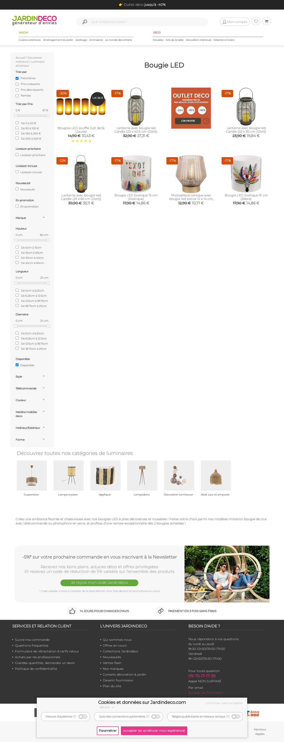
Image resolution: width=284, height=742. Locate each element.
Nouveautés (112, 657)
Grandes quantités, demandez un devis (45, 663)
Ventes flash (112, 663)
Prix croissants (30, 84)
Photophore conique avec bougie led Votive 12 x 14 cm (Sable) (191, 198)
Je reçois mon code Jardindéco (99, 582)
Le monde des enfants (118, 39)
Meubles (158, 39)
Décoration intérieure (198, 39)
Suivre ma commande (32, 640)
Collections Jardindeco (120, 651)
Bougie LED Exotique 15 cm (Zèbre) (246, 197)
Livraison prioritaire (30, 155)
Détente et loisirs (224, 39)
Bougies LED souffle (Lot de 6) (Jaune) (81, 130)
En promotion (27, 206)
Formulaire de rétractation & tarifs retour (47, 651)
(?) (74, 716)
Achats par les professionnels (37, 657)
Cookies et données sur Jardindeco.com (142, 702)
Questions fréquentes (31, 645)
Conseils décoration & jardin (124, 674)
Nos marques (113, 669)
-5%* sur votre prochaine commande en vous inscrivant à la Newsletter (99, 557)
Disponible (25, 365)
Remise (26, 95)
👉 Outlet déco (142, 4)
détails (107, 707)
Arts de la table (175, 39)
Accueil (20, 57)
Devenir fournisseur (118, 680)
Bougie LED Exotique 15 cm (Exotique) (136, 197)
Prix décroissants (32, 89)
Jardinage (81, 39)
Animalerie (96, 39)
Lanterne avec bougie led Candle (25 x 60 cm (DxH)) (81, 197)
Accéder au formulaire (205, 693)
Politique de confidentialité (36, 669)
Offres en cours (115, 645)
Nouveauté (25, 189)
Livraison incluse (29, 172)
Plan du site (112, 686)
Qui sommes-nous (117, 640)
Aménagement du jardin (58, 39)
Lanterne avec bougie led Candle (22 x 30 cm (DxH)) (246, 130)
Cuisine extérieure (30, 39)
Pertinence (28, 78)
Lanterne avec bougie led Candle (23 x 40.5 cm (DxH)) (136, 130)
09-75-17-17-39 (202, 676)
